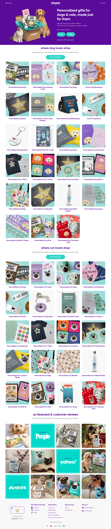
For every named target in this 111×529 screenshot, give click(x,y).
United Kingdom (88, 507)
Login (66, 507)
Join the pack (68, 510)
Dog (70, 34)
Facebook (35, 507)
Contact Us (51, 507)
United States (87, 511)
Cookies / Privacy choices (55, 517)
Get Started (55, 57)
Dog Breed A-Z (52, 510)
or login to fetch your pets (65, 40)
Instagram (35, 510)
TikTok (34, 512)
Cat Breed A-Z (52, 512)
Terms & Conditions (53, 515)
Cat (61, 34)
